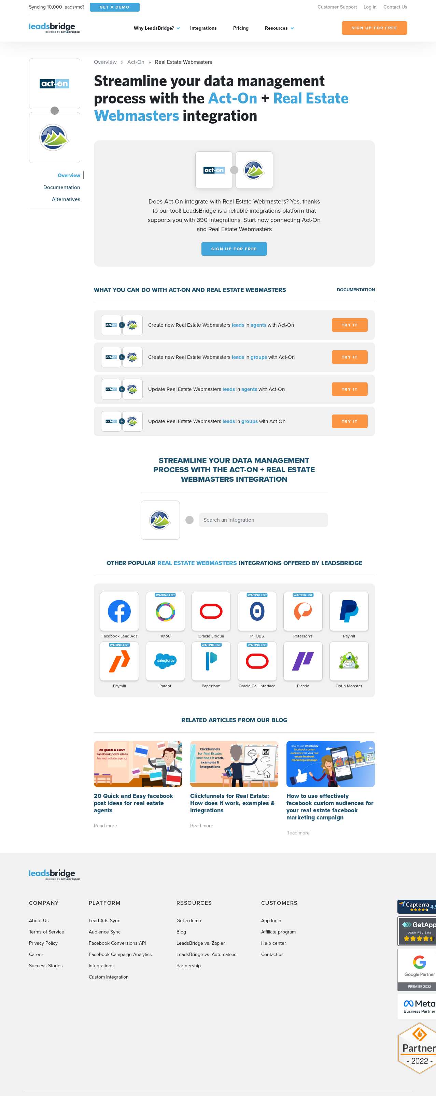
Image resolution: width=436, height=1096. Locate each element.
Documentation (61, 187)
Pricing (241, 28)
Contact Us (395, 6)
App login (271, 920)
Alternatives (66, 199)
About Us (39, 920)
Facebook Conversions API (117, 943)
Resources (276, 28)
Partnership (189, 965)
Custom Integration (109, 977)
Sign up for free (234, 249)
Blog (181, 932)
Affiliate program (278, 932)
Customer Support (337, 6)
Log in (370, 6)
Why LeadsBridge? (154, 28)
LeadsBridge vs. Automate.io (207, 954)
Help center (273, 943)
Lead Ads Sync (104, 920)
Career (36, 954)
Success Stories (46, 965)
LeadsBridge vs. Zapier (201, 943)
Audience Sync (105, 932)
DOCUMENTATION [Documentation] (356, 289)
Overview (69, 175)
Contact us (272, 954)
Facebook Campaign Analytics (120, 954)
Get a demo (189, 920)
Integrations (203, 28)
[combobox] (263, 520)
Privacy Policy (43, 943)
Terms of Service (46, 932)
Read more (105, 825)
